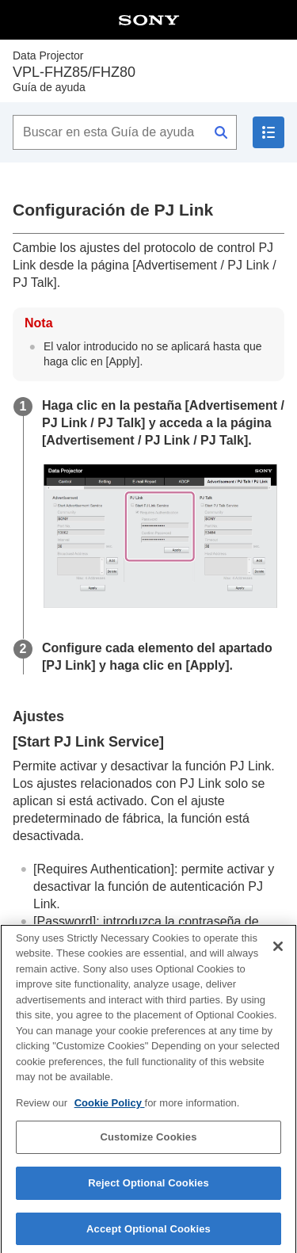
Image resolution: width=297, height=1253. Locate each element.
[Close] (278, 953)
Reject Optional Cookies (148, 1190)
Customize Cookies (148, 1145)
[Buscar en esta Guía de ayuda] (125, 132)
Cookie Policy (109, 1110)
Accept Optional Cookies (148, 1236)
